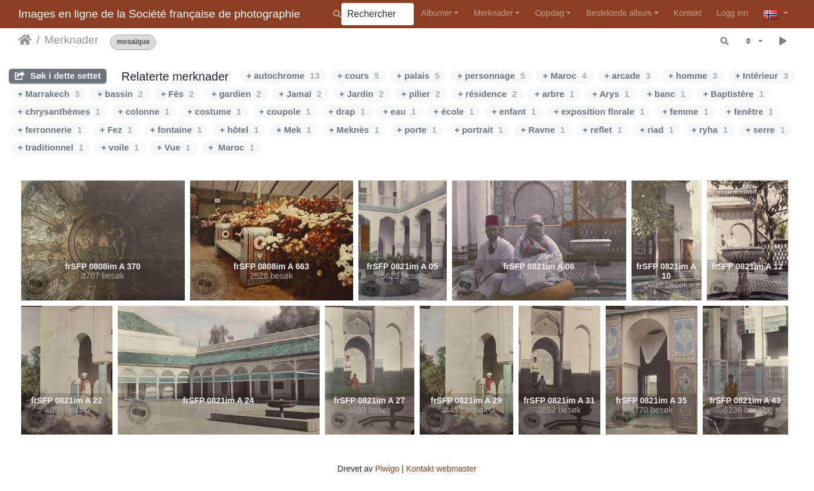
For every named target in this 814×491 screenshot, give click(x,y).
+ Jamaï (300, 94)
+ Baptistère (733, 94)
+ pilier (420, 94)
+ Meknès (354, 130)
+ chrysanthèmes (59, 111)
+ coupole (285, 111)
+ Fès (177, 94)
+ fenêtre (749, 111)
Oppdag (549, 13)
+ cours (358, 76)
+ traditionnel (51, 147)
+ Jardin (362, 94)
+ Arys (610, 94)
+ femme (685, 111)
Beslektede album (619, 13)
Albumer (436, 13)
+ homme (692, 76)
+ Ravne (543, 130)
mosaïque (133, 42)
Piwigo (387, 468)
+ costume (214, 111)
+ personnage (491, 76)
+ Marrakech (48, 94)
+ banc (666, 94)
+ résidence (487, 94)
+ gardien (236, 94)
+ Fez (115, 130)
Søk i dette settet (58, 76)
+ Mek (293, 130)
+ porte (417, 130)
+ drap (347, 111)
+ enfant (513, 111)
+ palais (418, 76)
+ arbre (554, 94)
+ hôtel (239, 130)
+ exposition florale (599, 111)
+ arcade (627, 76)
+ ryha (710, 130)
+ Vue (173, 147)
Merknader (493, 13)
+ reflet (602, 130)
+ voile (120, 147)
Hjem (25, 40)
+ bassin (120, 94)
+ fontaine (176, 130)
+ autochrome (283, 76)
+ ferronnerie (50, 130)
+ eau (399, 111)
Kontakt (687, 13)
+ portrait (478, 130)
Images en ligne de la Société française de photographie (159, 14)
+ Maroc (564, 76)
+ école (454, 111)
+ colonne (144, 111)
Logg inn (732, 13)
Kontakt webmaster (441, 468)
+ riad (657, 130)
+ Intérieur (761, 76)
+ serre (765, 130)
